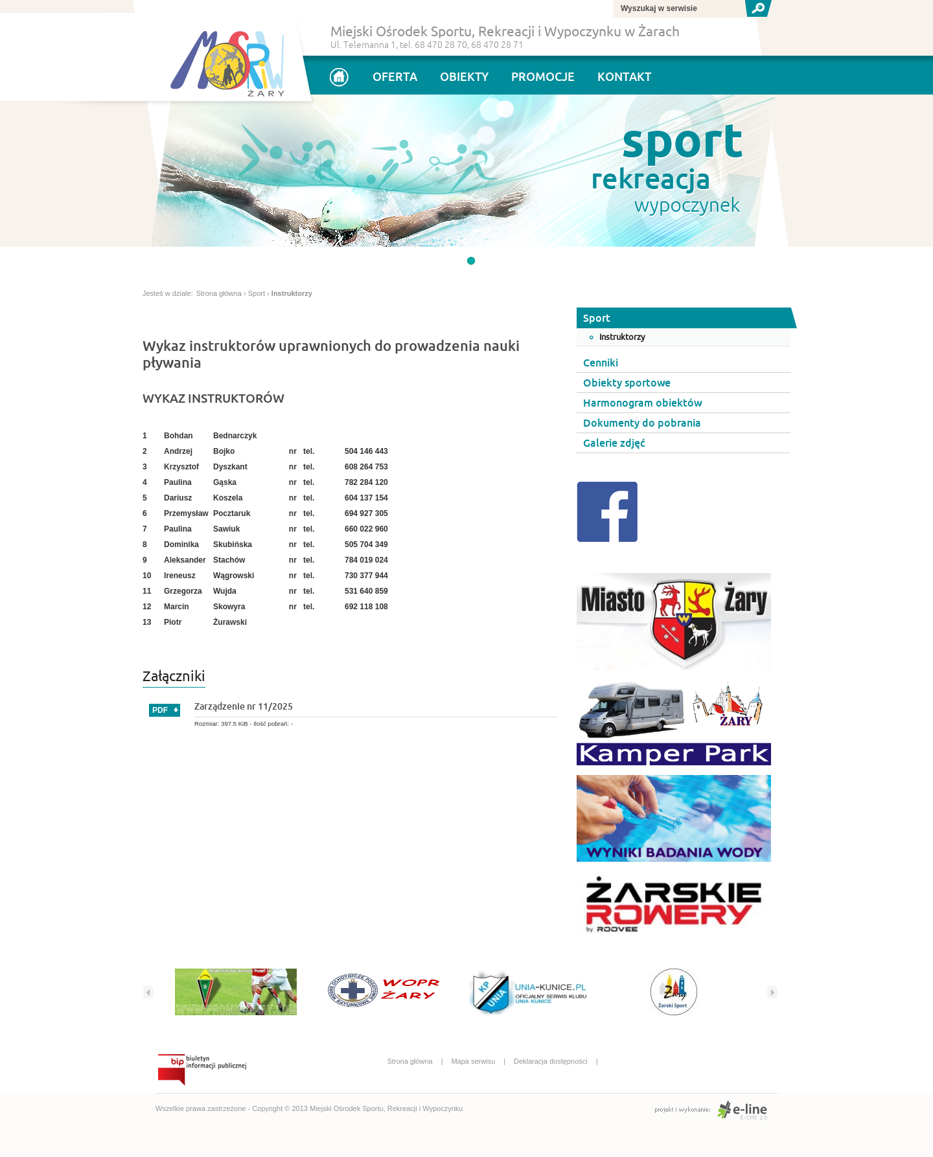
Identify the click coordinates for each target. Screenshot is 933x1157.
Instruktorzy (291, 293)
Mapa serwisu (481, 1061)
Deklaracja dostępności (559, 1061)
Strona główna (219, 293)
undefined (471, 260)
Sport (256, 293)
